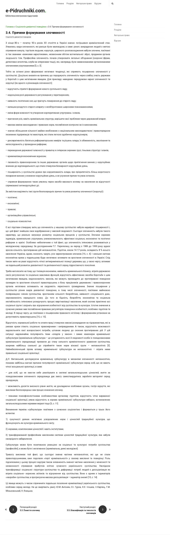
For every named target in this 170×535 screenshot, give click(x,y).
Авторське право (84, 3)
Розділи (70, 3)
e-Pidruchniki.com (25, 11)
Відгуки (97, 3)
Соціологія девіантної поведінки (31, 26)
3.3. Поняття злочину (30, 510)
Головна (60, 3)
